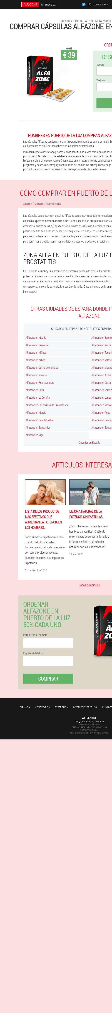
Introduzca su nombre (35, 634)
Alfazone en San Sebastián (40, 420)
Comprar (48, 678)
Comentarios (42, 707)
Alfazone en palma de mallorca (42, 367)
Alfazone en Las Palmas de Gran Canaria (47, 405)
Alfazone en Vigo (35, 435)
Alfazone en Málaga (36, 352)
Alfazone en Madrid (36, 337)
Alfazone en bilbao (35, 360)
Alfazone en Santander (38, 427)
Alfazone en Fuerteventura (40, 382)
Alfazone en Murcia (36, 412)
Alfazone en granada (37, 345)
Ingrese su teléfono (33, 653)
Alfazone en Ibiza (35, 390)
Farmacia (24, 707)
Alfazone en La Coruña (38, 397)
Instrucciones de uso (85, 707)
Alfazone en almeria (36, 375)
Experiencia (61, 707)
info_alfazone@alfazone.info (89, 721)
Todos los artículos (89, 585)
